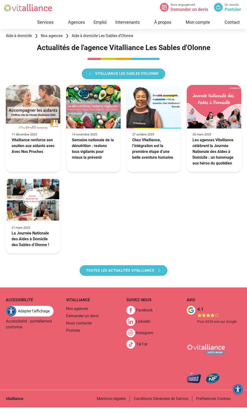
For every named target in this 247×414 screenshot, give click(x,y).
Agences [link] (76, 22)
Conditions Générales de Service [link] (161, 405)
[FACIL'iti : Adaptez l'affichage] (30, 318)
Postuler (233, 9)
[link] (141, 317)
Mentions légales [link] (111, 405)
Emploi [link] (100, 22)
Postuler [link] (73, 337)
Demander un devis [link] (82, 322)
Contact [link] (232, 22)
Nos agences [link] (77, 315)
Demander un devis (189, 9)
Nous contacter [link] (79, 330)
